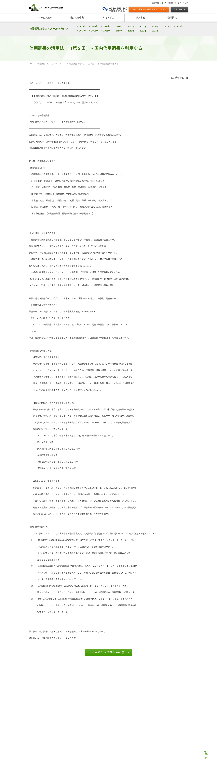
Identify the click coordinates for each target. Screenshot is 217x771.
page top (206, 751)
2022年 (131, 27)
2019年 (167, 27)
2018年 (179, 27)
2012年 (143, 31)
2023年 (119, 27)
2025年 (94, 27)
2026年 (82, 27)
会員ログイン (179, 9)
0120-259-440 (118, 8)
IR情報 (170, 3)
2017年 (82, 31)
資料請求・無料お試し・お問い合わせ (149, 9)
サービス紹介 (45, 17)
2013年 (131, 31)
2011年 (155, 31)
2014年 (119, 31)
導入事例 (140, 17)
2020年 (155, 27)
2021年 (143, 27)
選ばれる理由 (77, 17)
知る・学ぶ (108, 17)
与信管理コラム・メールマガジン (48, 28)
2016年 (94, 31)
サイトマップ (183, 3)
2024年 (106, 27)
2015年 (106, 31)
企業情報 (172, 17)
